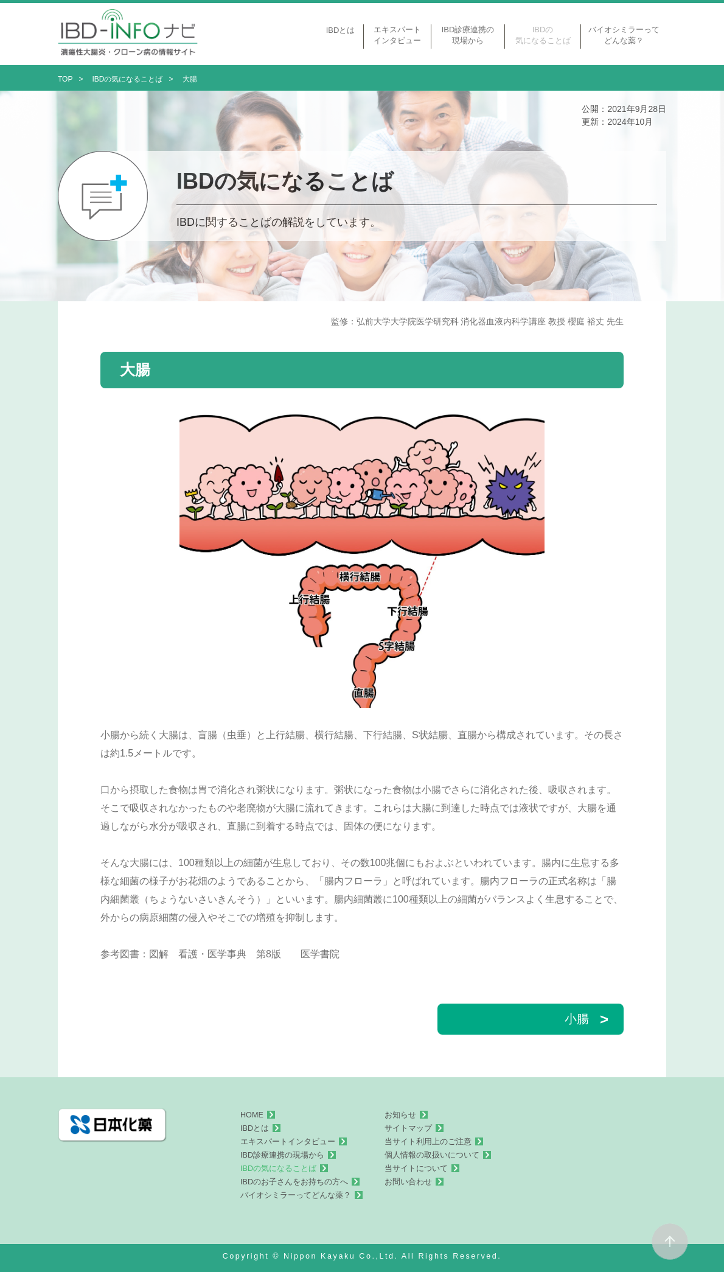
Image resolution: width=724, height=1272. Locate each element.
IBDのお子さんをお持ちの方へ (294, 1182)
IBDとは (254, 1128)
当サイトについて (416, 1168)
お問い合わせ (408, 1182)
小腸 (586, 1019)
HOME (251, 1115)
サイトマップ (408, 1128)
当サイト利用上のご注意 (428, 1141)
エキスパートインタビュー (287, 1141)
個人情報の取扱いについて (432, 1155)
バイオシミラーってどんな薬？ (295, 1195)
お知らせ (400, 1115)
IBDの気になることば (278, 1168)
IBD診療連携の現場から (282, 1155)
